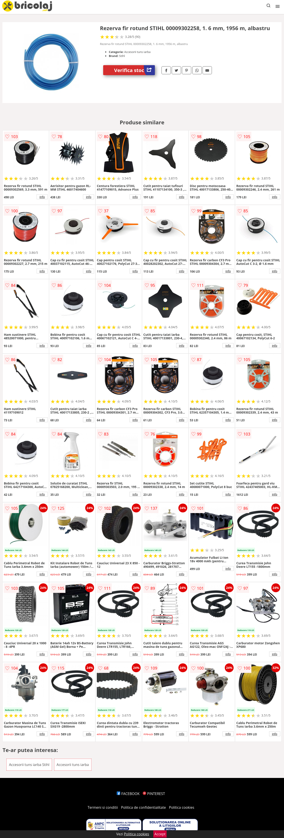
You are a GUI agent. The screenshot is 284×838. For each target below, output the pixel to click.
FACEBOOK (128, 793)
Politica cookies (181, 807)
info (42, 197)
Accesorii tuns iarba (73, 764)
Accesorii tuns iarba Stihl (29, 764)
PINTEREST (154, 793)
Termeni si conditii (103, 807)
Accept (160, 834)
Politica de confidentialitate (143, 807)
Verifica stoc (134, 70)
